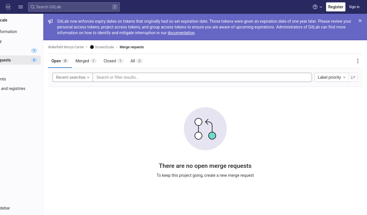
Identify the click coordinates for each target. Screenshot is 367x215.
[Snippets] (36, 126)
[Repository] (36, 41)
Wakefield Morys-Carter (96, 47)
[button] (20, 6)
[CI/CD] (36, 69)
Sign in (354, 7)
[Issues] (36, 50)
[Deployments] (36, 79)
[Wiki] (36, 117)
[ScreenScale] (36, 20)
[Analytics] (36, 107)
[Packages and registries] (36, 88)
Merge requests (162, 47)
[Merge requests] (36, 60)
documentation (281, 32)
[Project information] (36, 31)
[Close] (360, 20)
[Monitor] (36, 98)
